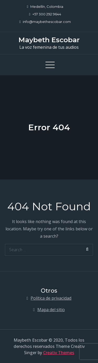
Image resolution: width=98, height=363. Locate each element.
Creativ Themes (58, 352)
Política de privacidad (51, 298)
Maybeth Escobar (49, 40)
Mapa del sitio (51, 309)
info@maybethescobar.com (45, 22)
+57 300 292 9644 (45, 14)
